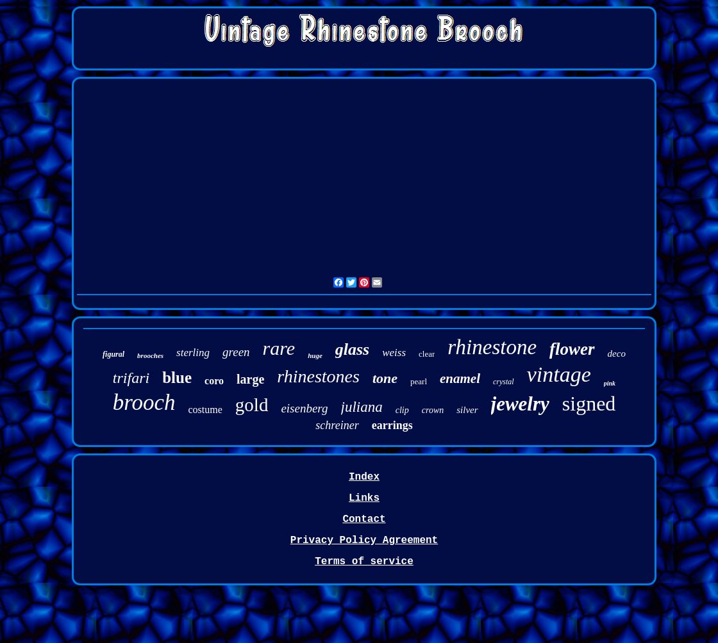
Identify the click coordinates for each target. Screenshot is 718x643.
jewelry (520, 404)
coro (214, 380)
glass (352, 349)
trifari (131, 378)
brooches (150, 355)
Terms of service (364, 561)
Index (364, 477)
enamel (460, 378)
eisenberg (304, 408)
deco (617, 353)
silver (467, 410)
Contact (363, 519)
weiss (394, 352)
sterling (193, 352)
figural (113, 354)
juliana (362, 407)
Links (364, 498)
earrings (392, 425)
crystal (503, 381)
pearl (418, 381)
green (236, 352)
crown (433, 410)
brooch (144, 402)
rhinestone (492, 347)
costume (205, 409)
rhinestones (318, 376)
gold (252, 405)
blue (177, 377)
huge (315, 355)
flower (572, 349)
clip (402, 410)
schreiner (336, 425)
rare (279, 348)
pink (609, 383)
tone (384, 378)
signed (589, 403)
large (250, 379)
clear (427, 354)
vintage (559, 374)
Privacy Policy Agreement (364, 540)
